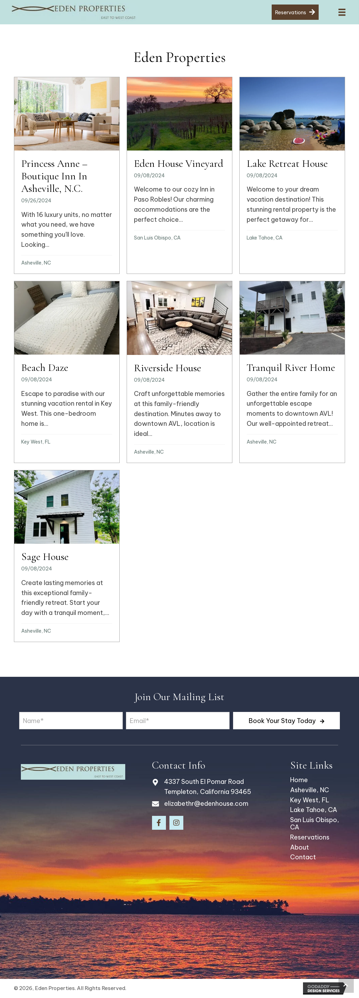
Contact (303, 857)
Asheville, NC (36, 263)
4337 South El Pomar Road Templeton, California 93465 (207, 787)
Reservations (309, 837)
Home (299, 780)
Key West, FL (35, 442)
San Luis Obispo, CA (157, 238)
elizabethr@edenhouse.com (206, 804)
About (299, 847)
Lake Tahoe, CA (264, 238)
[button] (286, 720)
